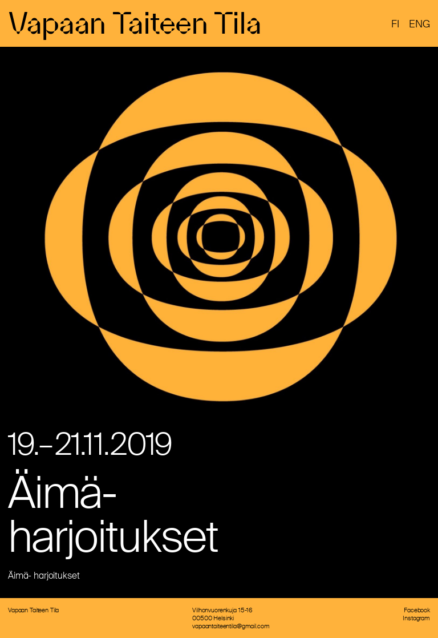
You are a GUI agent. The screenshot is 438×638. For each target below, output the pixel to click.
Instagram (416, 618)
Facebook (417, 610)
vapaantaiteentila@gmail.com (230, 626)
